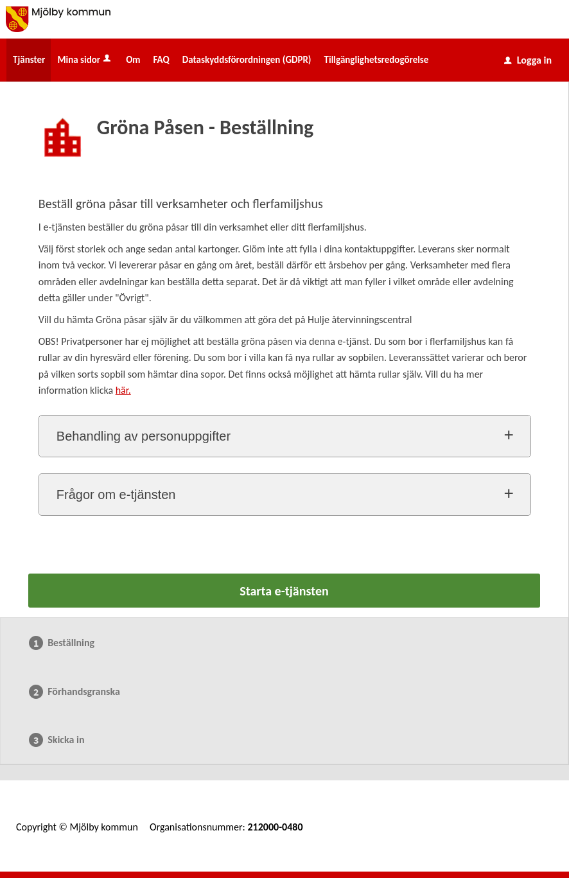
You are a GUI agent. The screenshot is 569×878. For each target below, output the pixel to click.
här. (123, 390)
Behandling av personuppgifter (144, 436)
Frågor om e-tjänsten (116, 494)
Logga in (528, 60)
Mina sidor (85, 60)
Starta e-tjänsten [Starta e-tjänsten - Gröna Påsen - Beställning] (284, 591)
